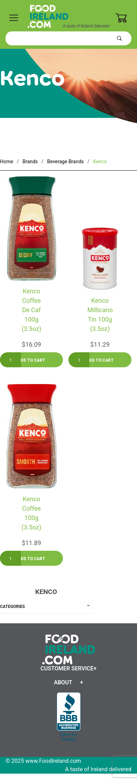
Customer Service (67, 668)
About (63, 682)
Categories (12, 606)
